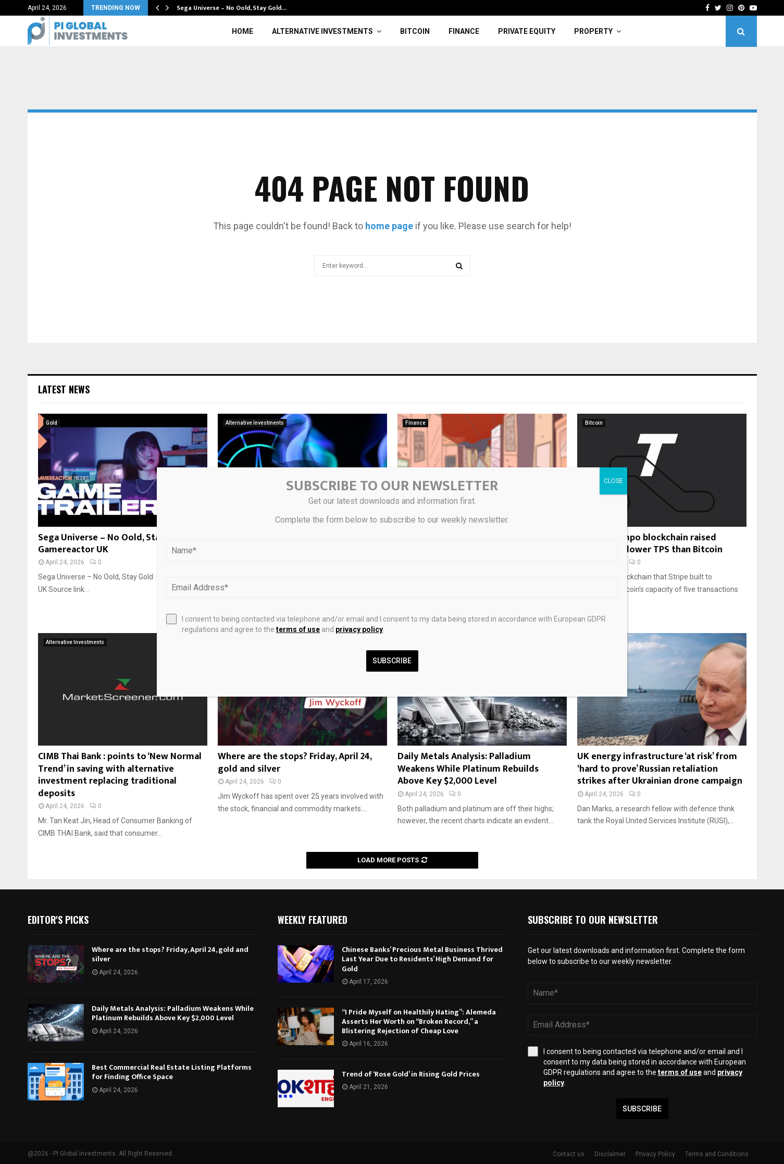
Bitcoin (415, 31)
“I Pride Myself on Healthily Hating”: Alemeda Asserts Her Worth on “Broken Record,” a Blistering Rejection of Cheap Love (419, 1021)
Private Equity (526, 31)
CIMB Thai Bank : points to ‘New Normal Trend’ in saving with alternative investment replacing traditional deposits (120, 775)
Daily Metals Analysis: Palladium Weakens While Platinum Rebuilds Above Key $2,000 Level (468, 769)
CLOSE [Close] (613, 481)
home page (389, 225)
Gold (51, 423)
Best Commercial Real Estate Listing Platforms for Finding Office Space (172, 1072)
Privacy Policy (655, 1154)
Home (242, 31)
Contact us (568, 1154)
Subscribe (642, 1109)
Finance (464, 31)
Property (593, 31)
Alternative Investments (322, 31)
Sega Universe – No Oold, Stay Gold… (232, 8)
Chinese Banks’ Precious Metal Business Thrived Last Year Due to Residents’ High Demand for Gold (422, 959)
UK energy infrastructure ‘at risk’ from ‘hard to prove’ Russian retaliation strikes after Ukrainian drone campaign (659, 769)
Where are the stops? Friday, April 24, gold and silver (294, 762)
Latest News (64, 389)
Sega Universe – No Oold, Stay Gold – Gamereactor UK (116, 544)
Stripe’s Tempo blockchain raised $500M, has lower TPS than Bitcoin (650, 544)
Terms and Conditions (717, 1154)
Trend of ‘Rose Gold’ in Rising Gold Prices (411, 1074)
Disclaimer (610, 1154)
